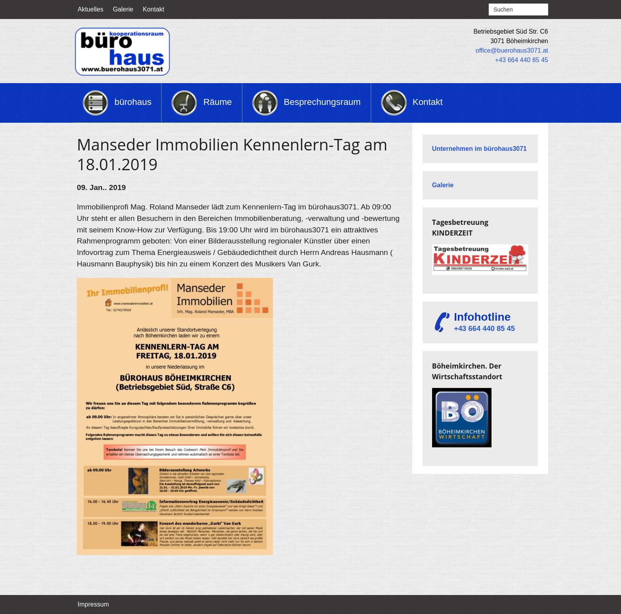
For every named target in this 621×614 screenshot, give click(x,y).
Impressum (93, 604)
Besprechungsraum (322, 102)
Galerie (123, 9)
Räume (217, 102)
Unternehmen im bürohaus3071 (479, 148)
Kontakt (153, 9)
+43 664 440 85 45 (521, 60)
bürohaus (132, 102)
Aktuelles (90, 9)
